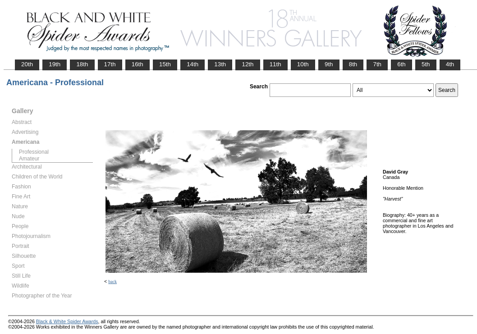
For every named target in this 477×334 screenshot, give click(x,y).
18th (82, 64)
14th (192, 64)
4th (450, 64)
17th (110, 64)
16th (137, 64)
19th (54, 64)
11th (275, 64)
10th (303, 64)
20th (27, 64)
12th (247, 64)
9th (329, 64)
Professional (34, 152)
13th (220, 64)
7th (377, 64)
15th (165, 64)
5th (426, 64)
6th (401, 64)
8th (353, 64)
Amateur (29, 159)
